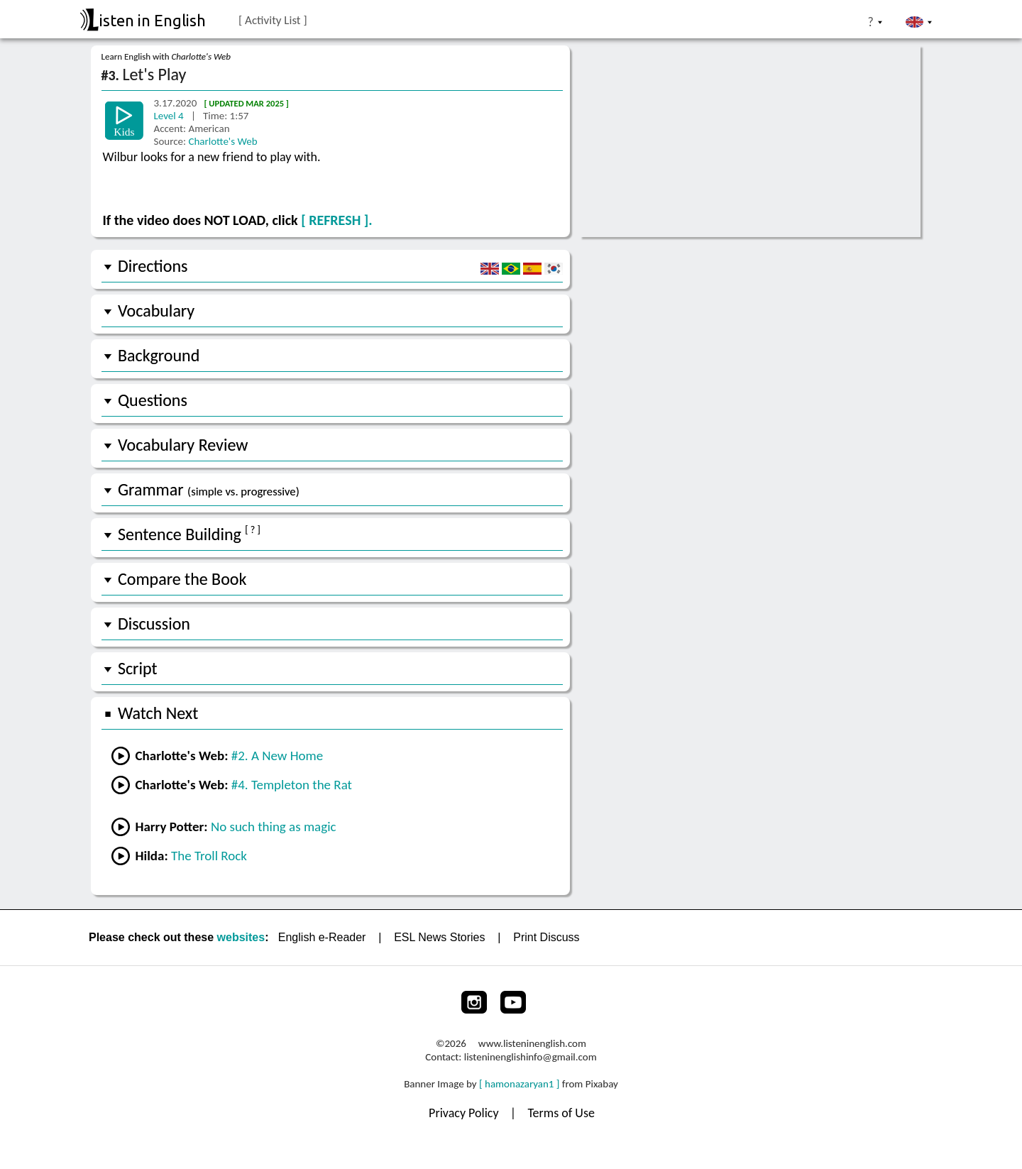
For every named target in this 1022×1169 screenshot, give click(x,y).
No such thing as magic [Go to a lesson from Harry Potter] (273, 826)
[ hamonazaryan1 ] (519, 1083)
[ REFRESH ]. (336, 220)
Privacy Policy (465, 1113)
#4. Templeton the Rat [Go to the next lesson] (291, 784)
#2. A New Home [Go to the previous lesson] (277, 755)
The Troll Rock (209, 855)
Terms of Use (561, 1113)
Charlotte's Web (222, 141)
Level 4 (170, 115)
